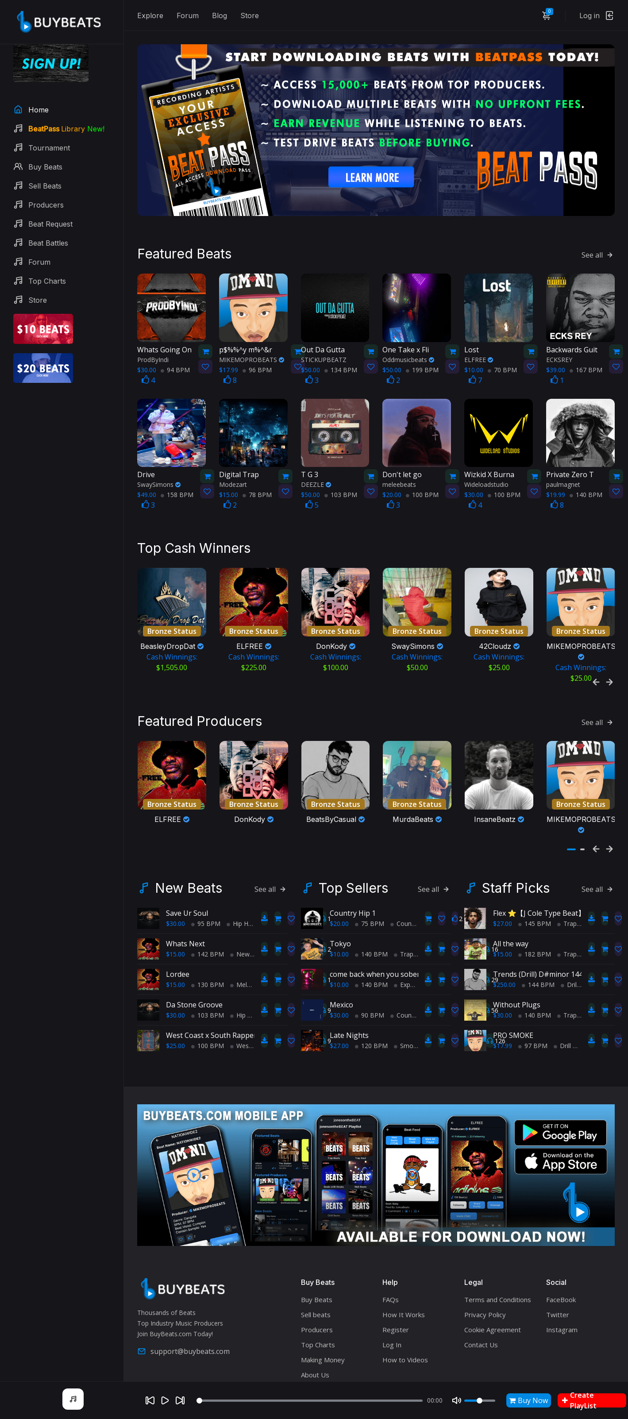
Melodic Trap (252, 944)
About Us (315, 1334)
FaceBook (561, 1259)
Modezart (233, 463)
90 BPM (369, 975)
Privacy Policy (485, 1274)
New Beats (188, 847)
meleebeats (399, 463)
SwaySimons (159, 463)
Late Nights (349, 995)
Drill (569, 944)
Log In (391, 1304)
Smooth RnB (415, 1005)
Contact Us (481, 1304)
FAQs (390, 1259)
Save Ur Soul (187, 873)
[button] (571, 809)
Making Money (323, 1319)
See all (598, 234)
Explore (150, 15)
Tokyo (340, 903)
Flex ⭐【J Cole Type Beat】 (539, 873)
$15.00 (175, 914)
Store (249, 15)
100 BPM (422, 474)
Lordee (177, 934)
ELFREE (478, 338)
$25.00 (175, 1005)
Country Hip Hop (417, 883)
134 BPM (340, 348)
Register (395, 1289)
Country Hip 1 (353, 873)
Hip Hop (241, 883)
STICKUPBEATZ (324, 338)
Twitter (557, 1274)
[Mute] (456, 1400)
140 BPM (586, 474)
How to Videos (405, 1319)
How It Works (403, 1274)
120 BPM (371, 1005)
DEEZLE (316, 463)
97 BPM (532, 1005)
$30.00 (175, 883)
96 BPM (257, 348)
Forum (188, 15)
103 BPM (340, 474)
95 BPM (205, 883)
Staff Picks (516, 847)
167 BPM (586, 348)
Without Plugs (516, 964)
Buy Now (528, 1400)
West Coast (250, 1005)
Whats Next (185, 903)
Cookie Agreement (492, 1289)
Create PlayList (579, 1400)
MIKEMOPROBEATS (251, 338)
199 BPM (422, 348)
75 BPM (369, 883)
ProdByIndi (153, 338)
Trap (403, 914)
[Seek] (309, 1400)
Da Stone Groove (194, 964)
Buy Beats (316, 1259)
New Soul (247, 914)
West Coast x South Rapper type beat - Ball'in (241, 995)
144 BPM (538, 944)
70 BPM (502, 348)
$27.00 (339, 1005)
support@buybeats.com (183, 1311)
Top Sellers (353, 847)
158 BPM (177, 474)
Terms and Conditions (497, 1259)
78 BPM (257, 474)
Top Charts (318, 1304)
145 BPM (534, 883)
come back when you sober (375, 934)
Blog (219, 15)
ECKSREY (559, 338)
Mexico (341, 964)
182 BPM (534, 914)
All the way (510, 903)
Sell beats (316, 1274)
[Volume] (479, 1400)
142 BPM (207, 914)
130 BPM (207, 944)
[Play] (165, 1400)
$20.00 (339, 883)
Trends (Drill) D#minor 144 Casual (550, 934)
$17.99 (502, 1005)
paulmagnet (563, 463)
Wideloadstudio (486, 463)
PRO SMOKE (513, 995)
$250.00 (504, 944)
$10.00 (339, 914)
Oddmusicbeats (408, 338)
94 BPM (175, 348)
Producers (317, 1289)
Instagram (562, 1289)
